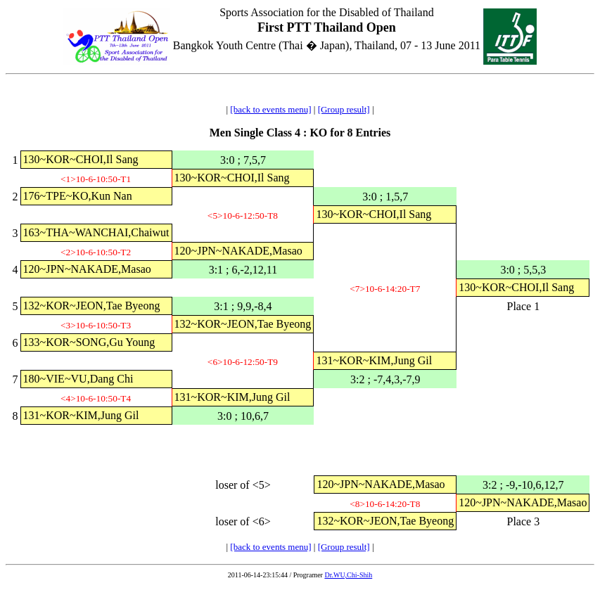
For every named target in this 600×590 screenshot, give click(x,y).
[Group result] (344, 109)
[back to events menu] (270, 109)
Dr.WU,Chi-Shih (348, 575)
